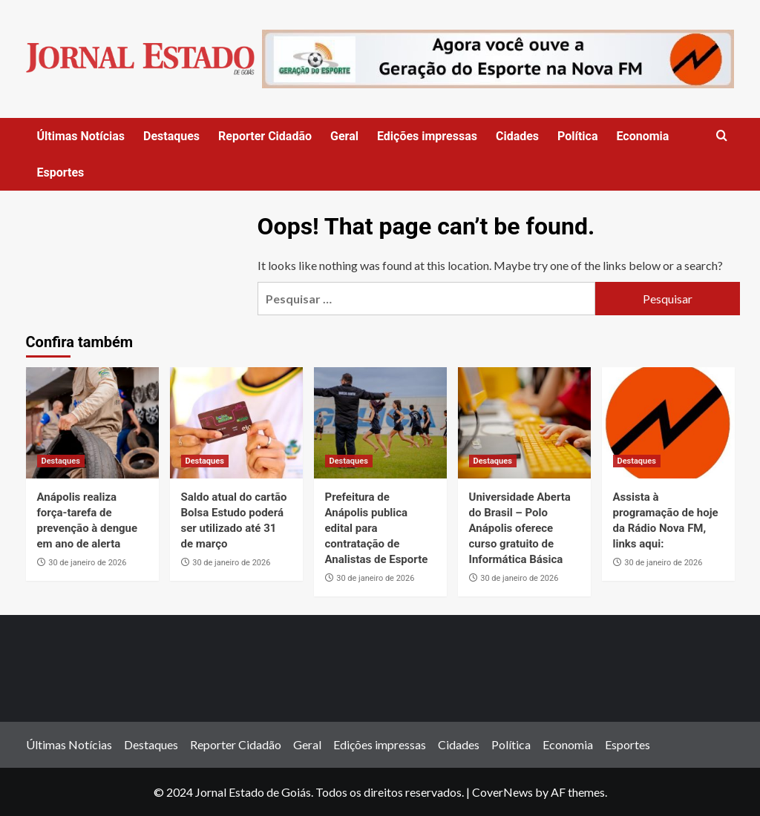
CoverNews (502, 792)
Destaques (171, 136)
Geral (344, 136)
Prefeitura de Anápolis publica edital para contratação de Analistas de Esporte (376, 528)
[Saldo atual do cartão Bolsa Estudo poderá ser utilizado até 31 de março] (236, 422)
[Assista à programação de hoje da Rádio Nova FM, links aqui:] (668, 422)
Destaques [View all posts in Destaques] (61, 461)
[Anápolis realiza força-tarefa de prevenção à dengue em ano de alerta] (92, 422)
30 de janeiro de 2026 (87, 562)
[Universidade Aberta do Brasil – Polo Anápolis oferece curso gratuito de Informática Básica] (524, 422)
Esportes (61, 172)
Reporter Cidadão (265, 136)
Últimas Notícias (81, 136)
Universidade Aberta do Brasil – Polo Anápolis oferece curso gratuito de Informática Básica (520, 528)
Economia (642, 136)
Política (577, 136)
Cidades (517, 136)
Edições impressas (427, 136)
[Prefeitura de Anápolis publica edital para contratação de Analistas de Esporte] (380, 422)
